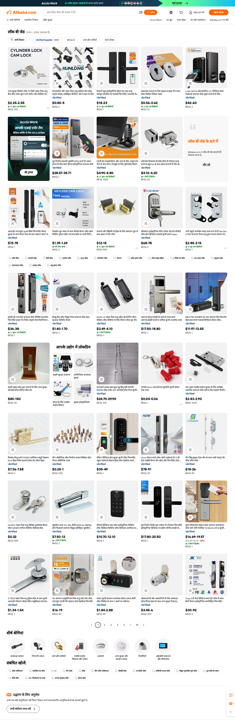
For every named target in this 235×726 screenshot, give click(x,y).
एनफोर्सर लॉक (139, 671)
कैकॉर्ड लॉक (120, 671)
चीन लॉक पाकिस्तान (100, 671)
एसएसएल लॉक (16, 265)
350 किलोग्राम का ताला (35, 678)
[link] (231, 695)
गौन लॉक (67, 671)
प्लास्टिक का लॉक (37, 671)
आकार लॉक (35, 265)
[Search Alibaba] (91, 12)
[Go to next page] (144, 625)
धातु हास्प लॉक (54, 265)
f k (53, 671)
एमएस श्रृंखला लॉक (60, 678)
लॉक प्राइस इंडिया (156, 258)
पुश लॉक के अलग (211, 671)
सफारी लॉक (31, 258)
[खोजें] (150, 12)
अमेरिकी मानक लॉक (161, 671)
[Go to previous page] (91, 625)
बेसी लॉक (48, 258)
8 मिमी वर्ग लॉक (177, 258)
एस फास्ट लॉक (198, 258)
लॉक (81, 671)
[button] (141, 12)
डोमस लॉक (80, 678)
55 (137, 625)
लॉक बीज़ (14, 258)
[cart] (181, 13)
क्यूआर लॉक (217, 258)
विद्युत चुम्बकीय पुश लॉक (186, 671)
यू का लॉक (82, 258)
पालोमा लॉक (65, 258)
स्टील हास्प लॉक (135, 258)
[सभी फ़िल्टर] (17, 40)
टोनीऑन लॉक (100, 258)
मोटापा (117, 258)
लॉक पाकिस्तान (16, 671)
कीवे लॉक (14, 678)
